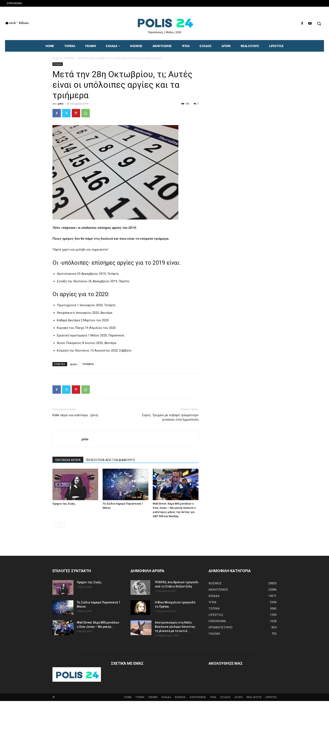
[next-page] (61, 524)
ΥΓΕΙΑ (213, 697)
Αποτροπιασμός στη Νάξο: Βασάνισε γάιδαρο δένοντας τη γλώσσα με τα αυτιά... (175, 627)
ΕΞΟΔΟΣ (225, 697)
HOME (127, 697)
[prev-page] (55, 524)
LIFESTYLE (271, 697)
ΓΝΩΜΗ (153, 697)
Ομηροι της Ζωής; (64, 503)
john (60, 103)
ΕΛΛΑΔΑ (69, 58)
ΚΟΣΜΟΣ (180, 697)
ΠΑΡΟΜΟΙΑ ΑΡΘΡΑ (68, 460)
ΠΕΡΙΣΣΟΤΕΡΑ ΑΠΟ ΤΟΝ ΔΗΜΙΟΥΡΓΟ (110, 460)
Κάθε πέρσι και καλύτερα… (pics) (75, 415)
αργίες (73, 364)
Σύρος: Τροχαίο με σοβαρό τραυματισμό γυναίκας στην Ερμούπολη (170, 417)
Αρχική (56, 58)
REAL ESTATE (254, 697)
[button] (319, 23)
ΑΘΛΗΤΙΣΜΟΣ (198, 697)
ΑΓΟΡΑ (239, 697)
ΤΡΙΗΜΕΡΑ (88, 364)
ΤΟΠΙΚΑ (139, 697)
